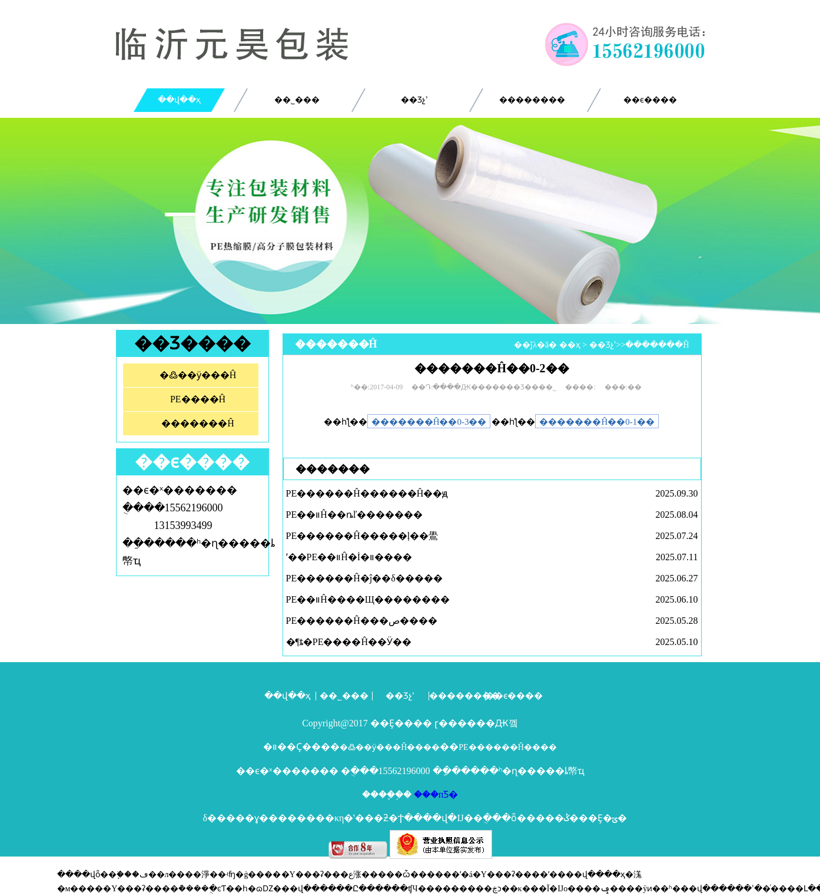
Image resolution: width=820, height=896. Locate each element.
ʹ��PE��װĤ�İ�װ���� (349, 557)
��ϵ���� (650, 99)
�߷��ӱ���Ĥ (198, 375)
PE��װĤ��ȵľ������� (354, 515)
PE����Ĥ (197, 399)
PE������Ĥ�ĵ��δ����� (364, 578)
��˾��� (297, 99)
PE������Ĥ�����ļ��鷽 (362, 536)
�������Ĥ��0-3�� (429, 421)
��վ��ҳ (179, 99)
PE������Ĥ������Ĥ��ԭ (367, 493)
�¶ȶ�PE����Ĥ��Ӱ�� (348, 642)
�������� (532, 99)
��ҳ (569, 344)
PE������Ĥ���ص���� (361, 621)
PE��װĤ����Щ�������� (368, 599)
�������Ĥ (197, 423)
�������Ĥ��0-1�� (597, 421)
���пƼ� (435, 794)
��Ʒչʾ (414, 99)
